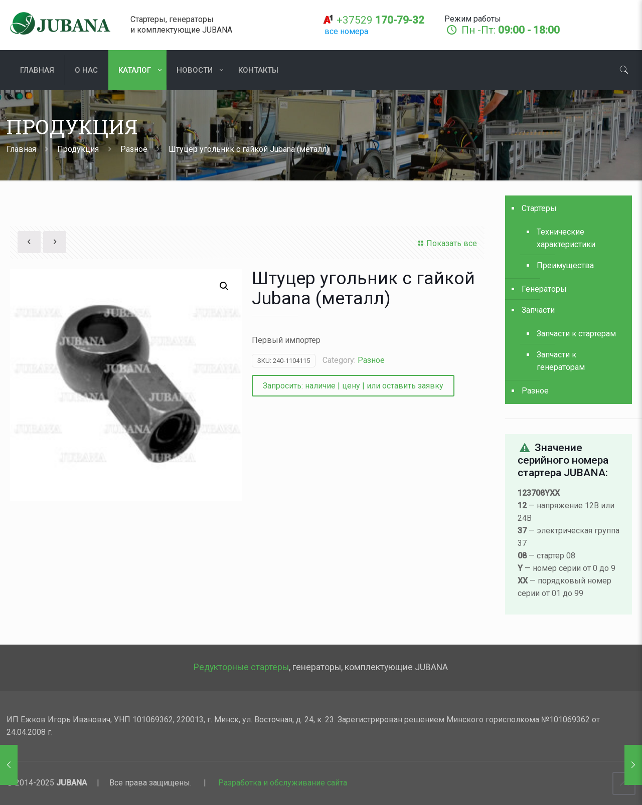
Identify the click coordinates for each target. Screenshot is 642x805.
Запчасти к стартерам (576, 333)
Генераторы (544, 289)
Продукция (78, 149)
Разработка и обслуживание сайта (282, 782)
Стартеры (539, 208)
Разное (133, 149)
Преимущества (565, 265)
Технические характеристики (566, 238)
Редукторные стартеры (241, 667)
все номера (346, 31)
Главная (21, 149)
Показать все (446, 243)
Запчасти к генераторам (561, 361)
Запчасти (538, 310)
